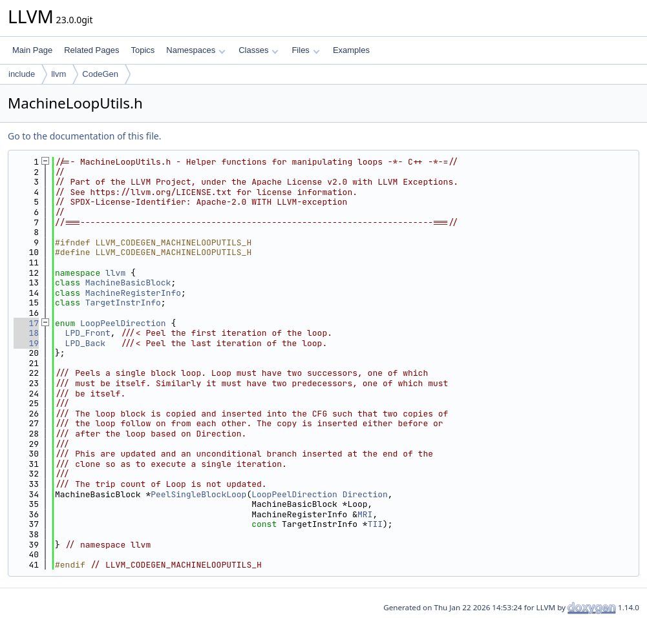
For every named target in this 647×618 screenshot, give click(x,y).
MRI (364, 514)
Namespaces (195, 50)
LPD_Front (88, 332)
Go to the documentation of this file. (84, 136)
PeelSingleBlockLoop (198, 494)
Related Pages (91, 50)
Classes (259, 50)
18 (26, 332)
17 (26, 323)
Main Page (32, 50)
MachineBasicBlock (128, 282)
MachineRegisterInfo (133, 292)
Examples (351, 50)
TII (375, 524)
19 (26, 343)
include (21, 74)
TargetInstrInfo (123, 302)
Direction (365, 494)
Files (305, 50)
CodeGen (100, 74)
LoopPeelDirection (123, 323)
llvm (58, 74)
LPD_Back (85, 343)
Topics (142, 50)
